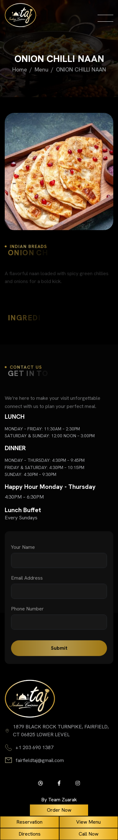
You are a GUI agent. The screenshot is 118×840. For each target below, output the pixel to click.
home (19, 70)
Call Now (88, 834)
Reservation (29, 822)
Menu (41, 70)
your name (23, 551)
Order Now (59, 810)
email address (27, 581)
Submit (59, 652)
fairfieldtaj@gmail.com (39, 760)
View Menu (88, 822)
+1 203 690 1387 (34, 747)
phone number (27, 612)
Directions (30, 834)
